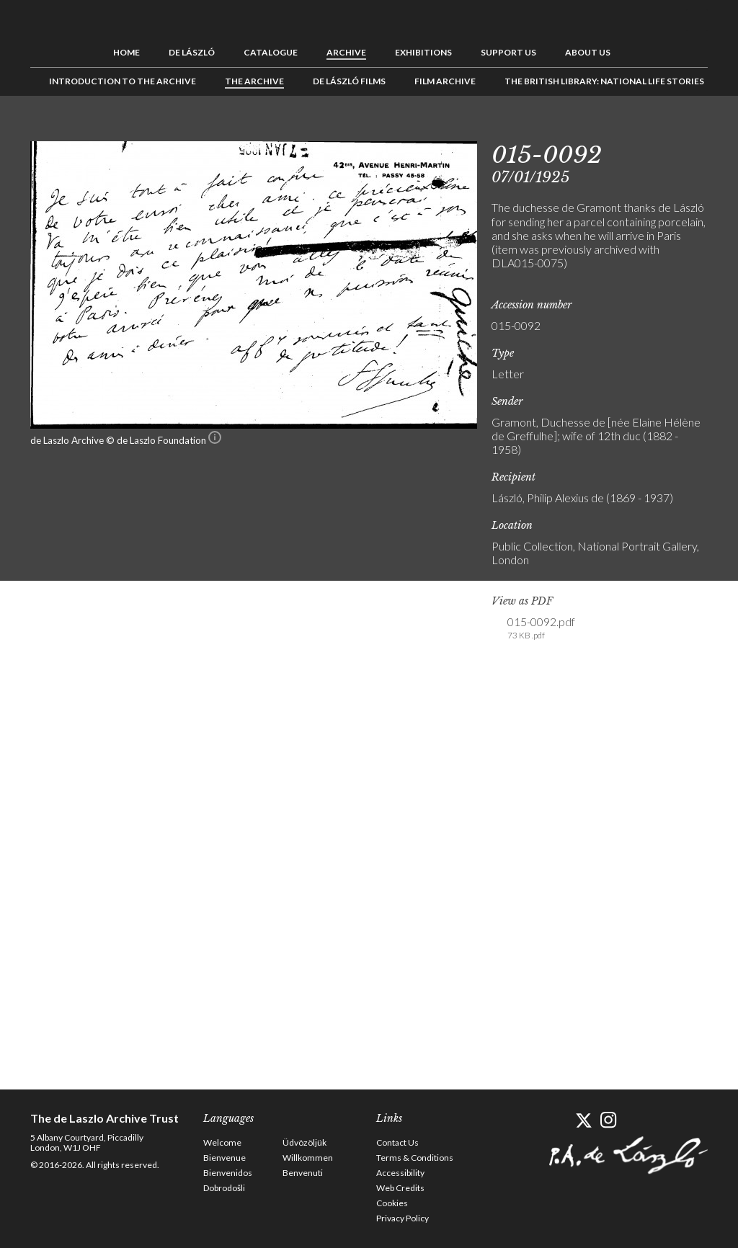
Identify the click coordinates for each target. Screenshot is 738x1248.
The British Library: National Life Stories (604, 81)
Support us (508, 52)
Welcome (222, 1142)
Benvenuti (303, 1172)
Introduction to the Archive (122, 81)
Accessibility (400, 1172)
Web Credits (400, 1187)
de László (192, 52)
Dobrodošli (224, 1187)
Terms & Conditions (414, 1157)
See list (674, 128)
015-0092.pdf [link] (541, 628)
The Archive (254, 81)
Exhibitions (423, 52)
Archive (346, 52)
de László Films (349, 81)
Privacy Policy (402, 1218)
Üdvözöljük (304, 1142)
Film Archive (445, 81)
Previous (652, 128)
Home (126, 52)
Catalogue (271, 52)
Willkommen (308, 1157)
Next (697, 128)
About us (587, 52)
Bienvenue (224, 1157)
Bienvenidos (227, 1172)
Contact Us (397, 1142)
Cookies (392, 1203)
